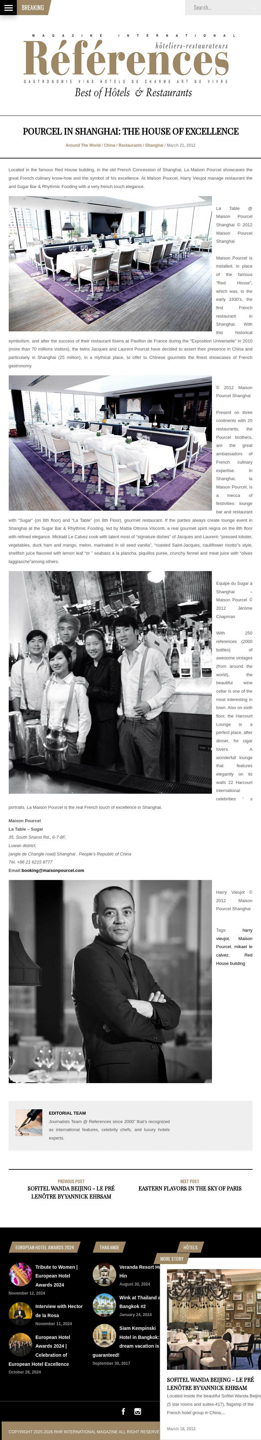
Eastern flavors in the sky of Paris (190, 1188)
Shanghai (154, 145)
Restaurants (130, 145)
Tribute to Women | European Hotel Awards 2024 (57, 1276)
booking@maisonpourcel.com (53, 870)
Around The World (83, 145)
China (109, 145)
